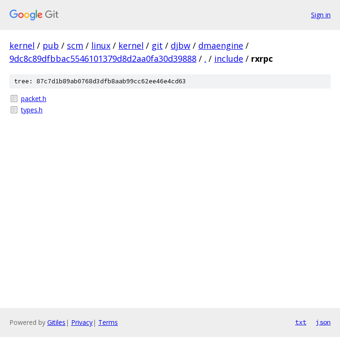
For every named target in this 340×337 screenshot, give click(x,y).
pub (51, 45)
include (228, 58)
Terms (108, 322)
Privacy (82, 322)
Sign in (321, 14)
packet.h (33, 98)
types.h (32, 109)
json (323, 322)
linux (100, 45)
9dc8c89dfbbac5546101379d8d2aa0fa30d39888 (102, 58)
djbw (180, 45)
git (157, 45)
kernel (22, 45)
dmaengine (220, 45)
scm (75, 45)
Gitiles (56, 322)
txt (300, 322)
